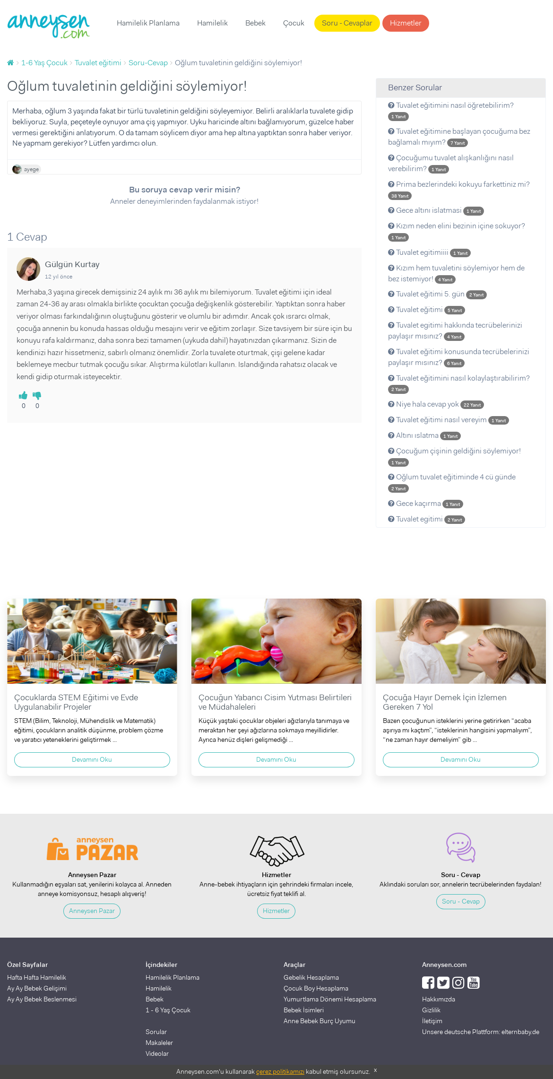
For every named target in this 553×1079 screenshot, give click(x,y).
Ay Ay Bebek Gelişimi (37, 988)
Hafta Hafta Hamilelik (36, 977)
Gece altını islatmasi (436, 210)
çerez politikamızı (280, 1071)
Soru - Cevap (461, 901)
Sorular (156, 1031)
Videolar (157, 1053)
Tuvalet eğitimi (426, 309)
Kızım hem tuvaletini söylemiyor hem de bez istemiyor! (456, 273)
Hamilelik (212, 23)
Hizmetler (406, 23)
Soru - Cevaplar (347, 23)
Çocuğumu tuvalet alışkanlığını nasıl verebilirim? (451, 163)
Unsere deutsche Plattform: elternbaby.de (480, 1031)
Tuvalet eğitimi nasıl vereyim (448, 420)
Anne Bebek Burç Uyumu (319, 1021)
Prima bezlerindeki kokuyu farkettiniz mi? (459, 189)
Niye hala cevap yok (436, 404)
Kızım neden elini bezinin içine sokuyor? (456, 231)
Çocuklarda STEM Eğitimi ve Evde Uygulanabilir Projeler (76, 702)
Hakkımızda (438, 999)
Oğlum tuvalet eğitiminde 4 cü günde (452, 482)
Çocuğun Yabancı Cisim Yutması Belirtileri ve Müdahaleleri (275, 702)
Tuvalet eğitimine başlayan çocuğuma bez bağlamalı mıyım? (459, 136)
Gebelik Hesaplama (311, 977)
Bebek (255, 23)
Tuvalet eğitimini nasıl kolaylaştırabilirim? (459, 383)
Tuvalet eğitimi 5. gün (437, 294)
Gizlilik (431, 1010)
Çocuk (293, 23)
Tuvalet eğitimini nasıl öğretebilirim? (451, 110)
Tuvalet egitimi (426, 519)
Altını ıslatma (424, 435)
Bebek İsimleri (304, 1010)
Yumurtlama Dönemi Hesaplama (330, 999)
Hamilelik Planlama (148, 23)
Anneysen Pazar (92, 910)
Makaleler (159, 1042)
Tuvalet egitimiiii (429, 252)
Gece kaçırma (425, 503)
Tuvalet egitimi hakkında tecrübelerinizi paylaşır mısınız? (455, 330)
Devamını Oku (92, 759)
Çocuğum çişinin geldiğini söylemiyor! (454, 456)
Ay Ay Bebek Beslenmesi (42, 999)
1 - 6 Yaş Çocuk (168, 1010)
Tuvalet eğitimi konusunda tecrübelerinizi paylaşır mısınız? (458, 357)
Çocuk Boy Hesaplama (316, 988)
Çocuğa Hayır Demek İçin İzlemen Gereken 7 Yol (445, 702)
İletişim (432, 1021)
